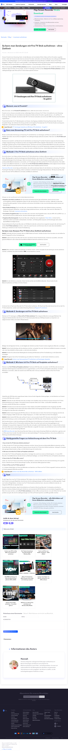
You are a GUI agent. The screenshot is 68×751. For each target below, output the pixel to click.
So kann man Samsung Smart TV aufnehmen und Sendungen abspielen (31, 359)
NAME (5, 616)
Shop (56, 4)
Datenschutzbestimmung (7, 747)
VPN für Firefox (25, 721)
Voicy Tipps (35, 718)
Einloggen (64, 4)
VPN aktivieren (47, 717)
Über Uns (56, 712)
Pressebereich (56, 715)
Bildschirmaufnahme (36, 720)
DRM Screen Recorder (9, 431)
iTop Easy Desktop (14, 715)
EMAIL (23, 616)
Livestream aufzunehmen (21, 211)
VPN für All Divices (26, 726)
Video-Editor (48, 217)
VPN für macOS (26, 713)
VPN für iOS (25, 717)
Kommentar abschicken (10, 631)
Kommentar (6, 619)
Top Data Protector (14, 721)
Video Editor (17, 7)
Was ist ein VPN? (36, 712)
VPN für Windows (26, 712)
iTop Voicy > (50, 1)
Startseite (4, 37)
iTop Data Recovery (14, 720)
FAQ (29, 7)
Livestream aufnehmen (20, 37)
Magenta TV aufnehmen (41, 307)
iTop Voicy (13, 717)
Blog (9, 37)
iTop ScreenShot (14, 718)
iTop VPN (12, 712)
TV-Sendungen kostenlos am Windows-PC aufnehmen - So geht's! (30, 127)
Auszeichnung (56, 717)
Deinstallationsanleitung (48, 718)
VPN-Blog (34, 715)
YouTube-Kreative (57, 718)
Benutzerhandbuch (47, 715)
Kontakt (55, 713)
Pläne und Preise (14, 728)
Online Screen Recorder (15, 726)
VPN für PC (25, 715)
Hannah (4, 52)
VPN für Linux (25, 723)
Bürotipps (34, 717)
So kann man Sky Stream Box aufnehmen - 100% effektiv (27, 471)
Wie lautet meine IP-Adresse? (38, 713)
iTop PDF (12, 723)
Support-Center (47, 712)
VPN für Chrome (26, 720)
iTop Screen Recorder (7, 168)
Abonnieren (42, 696)
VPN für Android (26, 718)
